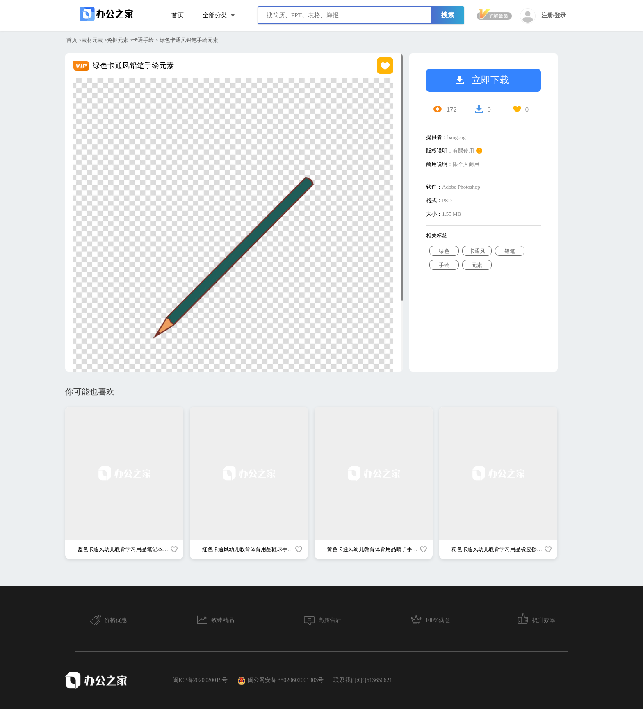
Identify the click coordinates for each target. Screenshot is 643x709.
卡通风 (477, 251)
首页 (177, 15)
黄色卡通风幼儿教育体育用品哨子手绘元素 (377, 549)
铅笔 (509, 251)
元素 (477, 265)
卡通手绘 (143, 40)
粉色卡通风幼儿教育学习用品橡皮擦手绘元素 (504, 549)
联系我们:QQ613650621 (362, 680)
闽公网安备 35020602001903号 (280, 681)
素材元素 (92, 40)
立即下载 (482, 80)
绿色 (444, 251)
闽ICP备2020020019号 (200, 680)
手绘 (444, 265)
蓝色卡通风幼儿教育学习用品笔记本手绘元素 (131, 549)
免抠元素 (117, 40)
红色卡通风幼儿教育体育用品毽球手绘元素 (252, 549)
